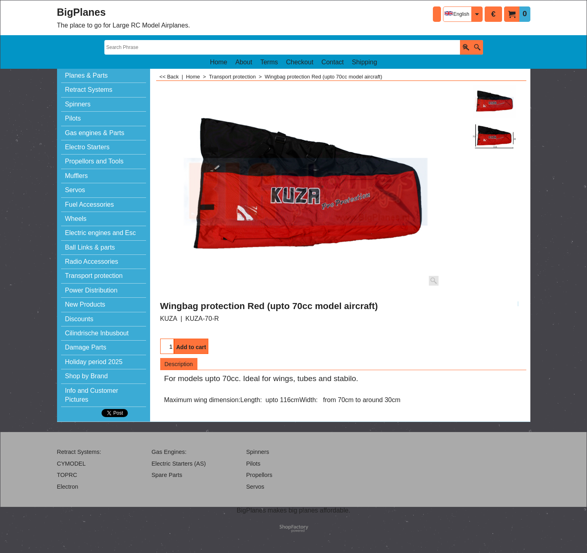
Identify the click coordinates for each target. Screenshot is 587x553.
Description (179, 364)
